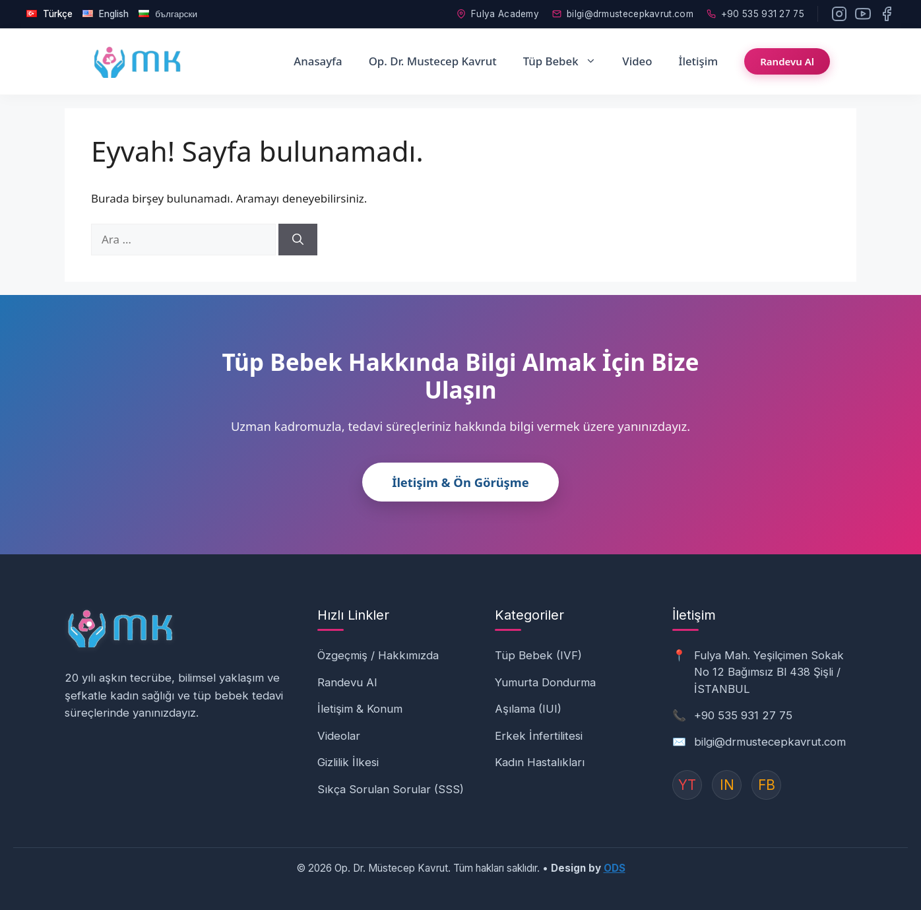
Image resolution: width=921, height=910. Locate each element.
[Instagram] (839, 13)
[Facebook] (887, 13)
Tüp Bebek (566, 60)
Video (637, 59)
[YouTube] (863, 13)
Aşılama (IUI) (528, 707)
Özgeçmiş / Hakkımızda (378, 654)
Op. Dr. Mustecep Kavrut (433, 59)
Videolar (338, 734)
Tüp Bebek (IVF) (538, 654)
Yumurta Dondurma (545, 681)
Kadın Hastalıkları (540, 760)
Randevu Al (787, 60)
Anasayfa (318, 59)
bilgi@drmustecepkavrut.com (622, 13)
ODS (614, 867)
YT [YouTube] (687, 783)
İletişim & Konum (359, 707)
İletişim (698, 59)
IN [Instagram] (727, 783)
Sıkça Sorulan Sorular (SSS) (390, 788)
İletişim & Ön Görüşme (460, 480)
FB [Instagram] (766, 783)
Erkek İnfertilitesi (539, 734)
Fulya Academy (498, 13)
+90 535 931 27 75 (755, 13)
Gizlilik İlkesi (348, 760)
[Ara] (297, 238)
